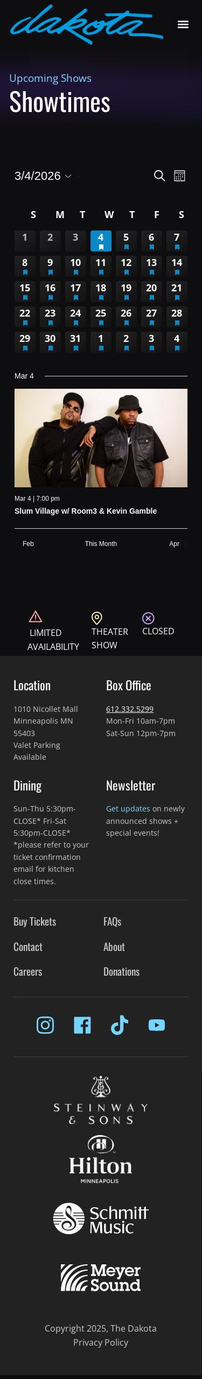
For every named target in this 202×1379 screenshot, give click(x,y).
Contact (28, 946)
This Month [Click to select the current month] (101, 544)
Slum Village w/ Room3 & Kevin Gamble (86, 511)
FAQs (112, 921)
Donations (121, 971)
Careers (27, 971)
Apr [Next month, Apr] (178, 544)
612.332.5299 (130, 709)
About (114, 946)
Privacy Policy (100, 1342)
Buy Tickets (34, 921)
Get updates (128, 808)
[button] (183, 24)
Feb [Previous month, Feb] (24, 544)
